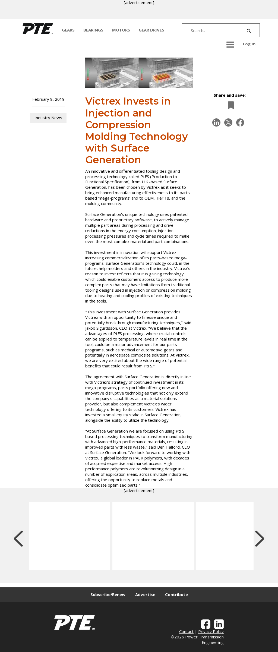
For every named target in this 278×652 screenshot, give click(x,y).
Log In (249, 43)
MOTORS (121, 30)
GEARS (68, 30)
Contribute (176, 594)
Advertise (145, 594)
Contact (186, 631)
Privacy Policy (211, 631)
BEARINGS (93, 30)
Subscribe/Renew (107, 594)
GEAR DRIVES (151, 30)
